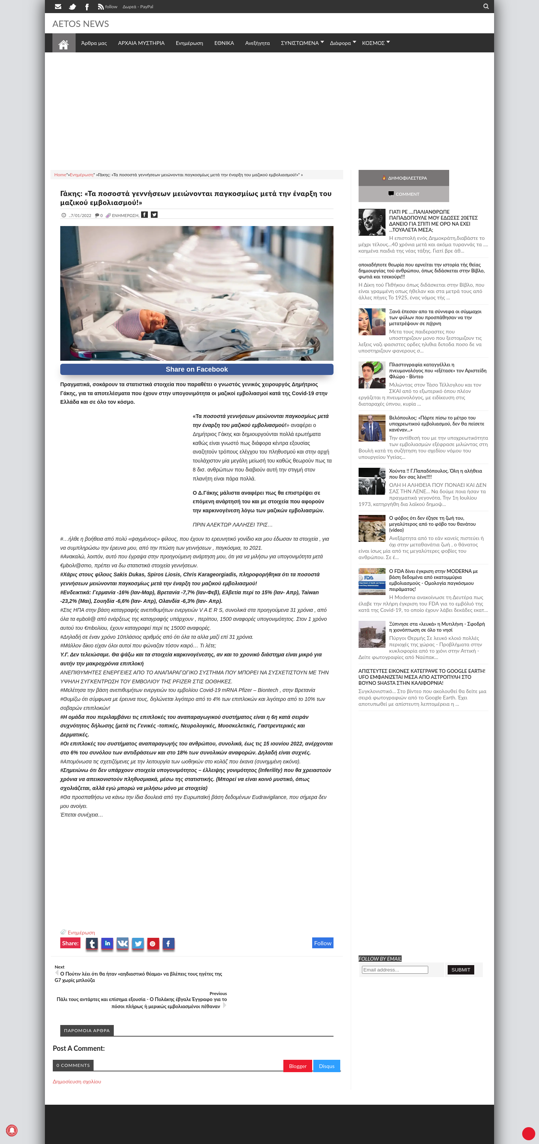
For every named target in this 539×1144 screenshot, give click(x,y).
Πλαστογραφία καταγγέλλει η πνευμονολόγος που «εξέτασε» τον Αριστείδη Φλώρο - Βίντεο (438, 354)
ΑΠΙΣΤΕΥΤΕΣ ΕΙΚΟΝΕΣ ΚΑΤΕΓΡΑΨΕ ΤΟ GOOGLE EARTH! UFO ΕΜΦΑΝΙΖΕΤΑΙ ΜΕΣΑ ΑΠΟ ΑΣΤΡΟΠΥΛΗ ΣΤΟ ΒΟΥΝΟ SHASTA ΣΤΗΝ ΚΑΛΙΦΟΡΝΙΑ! (422, 661)
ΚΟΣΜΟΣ (373, 43)
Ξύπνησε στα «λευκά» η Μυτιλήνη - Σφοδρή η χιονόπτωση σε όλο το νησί (437, 611)
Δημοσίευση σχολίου (77, 1061)
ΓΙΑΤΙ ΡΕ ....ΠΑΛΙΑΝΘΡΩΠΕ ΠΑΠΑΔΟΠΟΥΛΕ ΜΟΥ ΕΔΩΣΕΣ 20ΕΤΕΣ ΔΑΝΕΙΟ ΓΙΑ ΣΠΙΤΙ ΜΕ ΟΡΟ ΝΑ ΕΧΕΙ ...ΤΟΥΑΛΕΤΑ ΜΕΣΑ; (433, 205)
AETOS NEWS (83, 23)
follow (107, 7)
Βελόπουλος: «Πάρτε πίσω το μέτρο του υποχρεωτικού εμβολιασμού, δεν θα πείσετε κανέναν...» (436, 408)
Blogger (298, 1045)
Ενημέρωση (81, 932)
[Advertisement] (269, 110)
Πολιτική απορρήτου (192, 1137)
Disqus (327, 1045)
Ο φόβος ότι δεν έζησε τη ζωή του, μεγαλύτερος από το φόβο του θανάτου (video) (432, 508)
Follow (323, 942)
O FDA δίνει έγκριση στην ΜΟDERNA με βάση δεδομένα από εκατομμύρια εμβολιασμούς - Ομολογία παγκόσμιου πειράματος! (433, 564)
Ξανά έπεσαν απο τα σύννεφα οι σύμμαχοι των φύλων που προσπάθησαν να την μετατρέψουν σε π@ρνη (435, 301)
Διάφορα (340, 43)
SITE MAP (159, 1137)
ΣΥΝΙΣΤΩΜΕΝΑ (300, 43)
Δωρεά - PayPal (138, 6)
